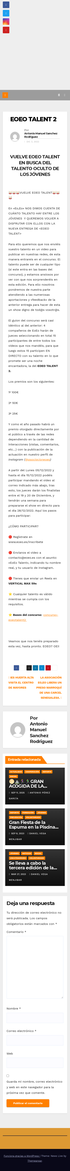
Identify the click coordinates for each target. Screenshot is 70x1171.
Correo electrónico (21, 1031)
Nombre (14, 1008)
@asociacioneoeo (37, 459)
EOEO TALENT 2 (33, 119)
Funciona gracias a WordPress (22, 1156)
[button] (59, 95)
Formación (28, 813)
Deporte (47, 772)
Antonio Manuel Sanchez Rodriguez (40, 135)
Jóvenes (41, 813)
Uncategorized (18, 858)
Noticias (26, 853)
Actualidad (16, 772)
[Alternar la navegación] (64, 95)
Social (13, 776)
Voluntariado (33, 817)
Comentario (16, 932)
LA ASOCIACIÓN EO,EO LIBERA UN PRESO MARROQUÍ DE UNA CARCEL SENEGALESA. (49, 687)
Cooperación (32, 772)
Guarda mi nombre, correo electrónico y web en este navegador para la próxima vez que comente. (34, 1087)
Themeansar (34, 1160)
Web (10, 1053)
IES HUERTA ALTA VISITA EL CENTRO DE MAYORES (21, 682)
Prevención (16, 817)
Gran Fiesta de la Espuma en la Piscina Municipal (32, 827)
